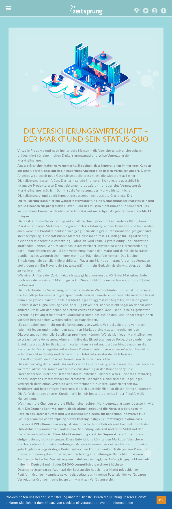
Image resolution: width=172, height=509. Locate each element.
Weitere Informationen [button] (116, 503)
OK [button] (161, 500)
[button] (8, 8)
